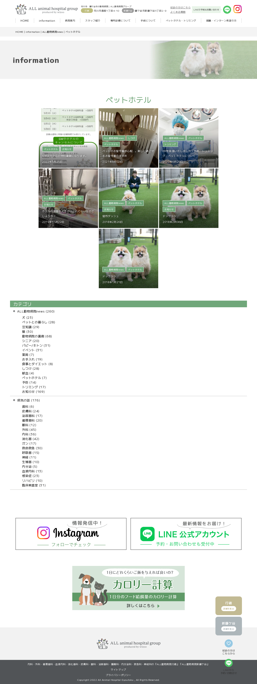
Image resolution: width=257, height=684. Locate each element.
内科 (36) (29, 434)
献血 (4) (28, 373)
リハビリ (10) (32, 480)
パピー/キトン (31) (36, 345)
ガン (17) (29, 443)
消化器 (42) (31, 438)
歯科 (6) (28, 406)
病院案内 (70, 20)
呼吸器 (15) (31, 452)
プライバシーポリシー (118, 675)
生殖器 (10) (31, 461)
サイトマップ (118, 669)
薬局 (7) (28, 354)
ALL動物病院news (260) (36, 311)
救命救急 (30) (32, 448)
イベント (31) (32, 350)
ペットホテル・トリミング (181, 20)
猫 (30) (27, 331)
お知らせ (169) (33, 391)
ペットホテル (73, 31)
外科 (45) (29, 429)
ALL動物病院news (52, 31)
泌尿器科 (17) (32, 415)
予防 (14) (29, 382)
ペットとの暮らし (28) (38, 322)
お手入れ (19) (32, 359)
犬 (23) (27, 317)
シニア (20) (31, 340)
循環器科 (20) (32, 420)
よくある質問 (178, 11)
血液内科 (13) (32, 471)
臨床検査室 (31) (34, 485)
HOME (24, 20)
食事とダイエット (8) (37, 363)
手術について (148, 20)
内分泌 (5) (29, 466)
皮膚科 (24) (31, 411)
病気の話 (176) (28, 400)
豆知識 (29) (31, 327)
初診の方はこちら (180, 7)
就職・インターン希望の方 (221, 20)
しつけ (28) (31, 368)
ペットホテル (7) (34, 377)
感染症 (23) (31, 475)
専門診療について (120, 20)
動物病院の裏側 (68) (37, 336)
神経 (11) (29, 457)
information (47, 20)
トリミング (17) (34, 387)
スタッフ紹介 (92, 20)
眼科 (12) (29, 425)
